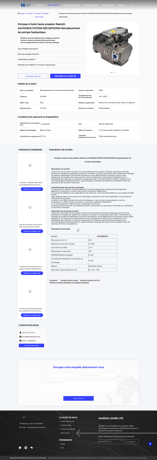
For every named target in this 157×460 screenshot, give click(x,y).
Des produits (53, 5)
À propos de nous (72, 5)
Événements (108, 5)
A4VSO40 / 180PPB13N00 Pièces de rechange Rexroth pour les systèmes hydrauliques (31, 185)
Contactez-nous (91, 5)
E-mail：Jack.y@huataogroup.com (32, 427)
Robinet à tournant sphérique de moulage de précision (69, 283)
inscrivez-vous (133, 442)
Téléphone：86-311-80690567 (31, 423)
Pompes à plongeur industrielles (42, 15)
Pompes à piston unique (69, 280)
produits (30, 13)
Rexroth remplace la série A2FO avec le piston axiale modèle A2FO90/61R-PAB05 (30, 227)
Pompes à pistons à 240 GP (89, 280)
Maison (40, 5)
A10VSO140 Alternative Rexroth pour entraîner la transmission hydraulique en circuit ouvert (30, 311)
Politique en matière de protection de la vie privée (28, 458)
